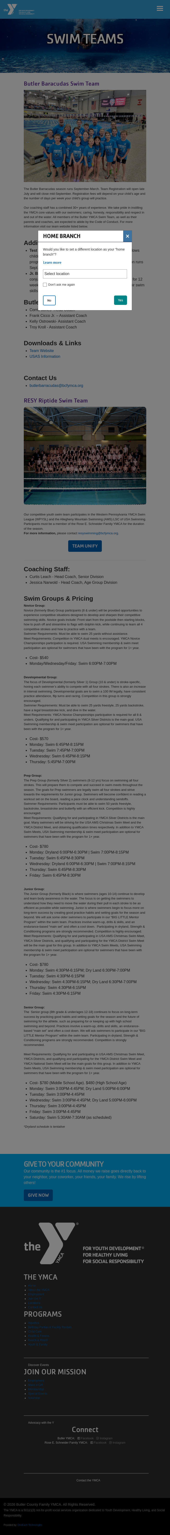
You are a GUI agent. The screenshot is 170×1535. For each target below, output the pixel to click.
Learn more (52, 262)
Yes (120, 300)
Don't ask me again (61, 284)
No (49, 300)
